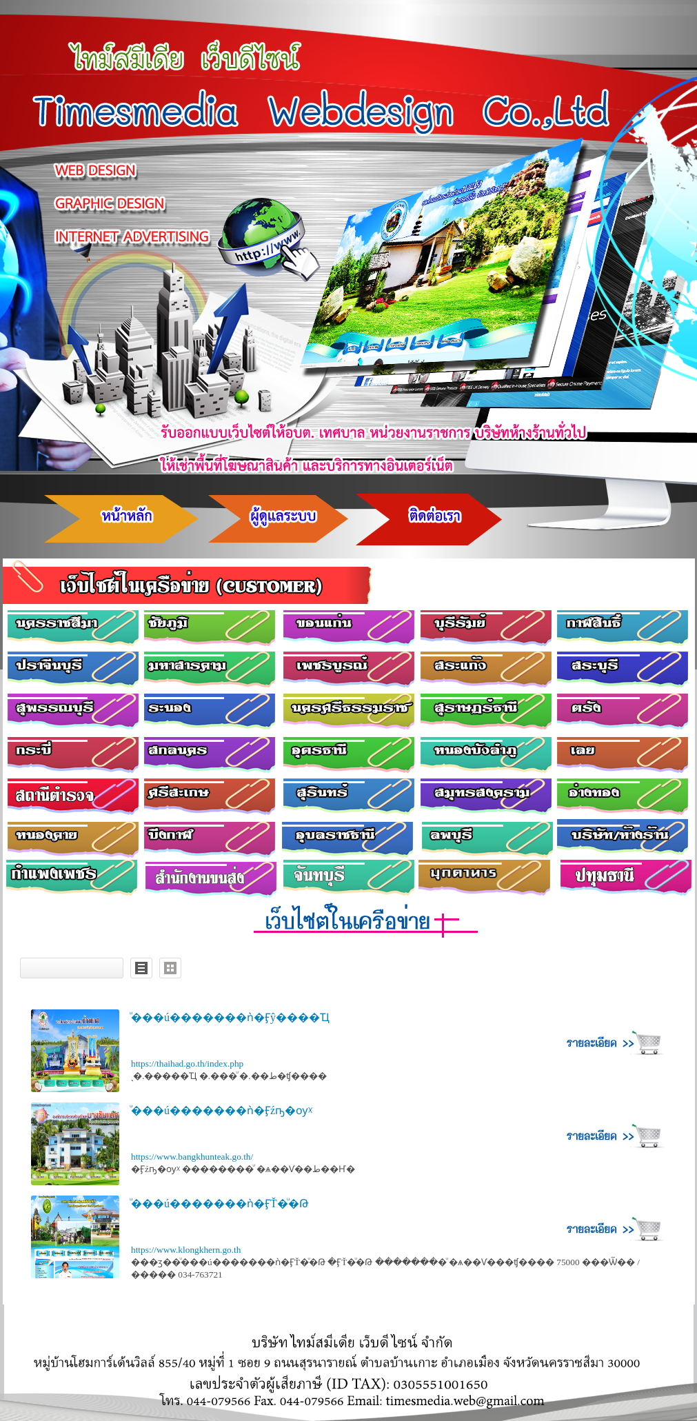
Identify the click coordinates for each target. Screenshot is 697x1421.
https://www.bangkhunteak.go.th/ (192, 1156)
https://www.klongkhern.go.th (186, 1249)
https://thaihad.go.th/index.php (187, 1063)
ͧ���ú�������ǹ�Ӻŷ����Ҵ (230, 1017)
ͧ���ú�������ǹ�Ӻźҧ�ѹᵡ (221, 1110)
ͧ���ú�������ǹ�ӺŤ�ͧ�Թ (220, 1203)
